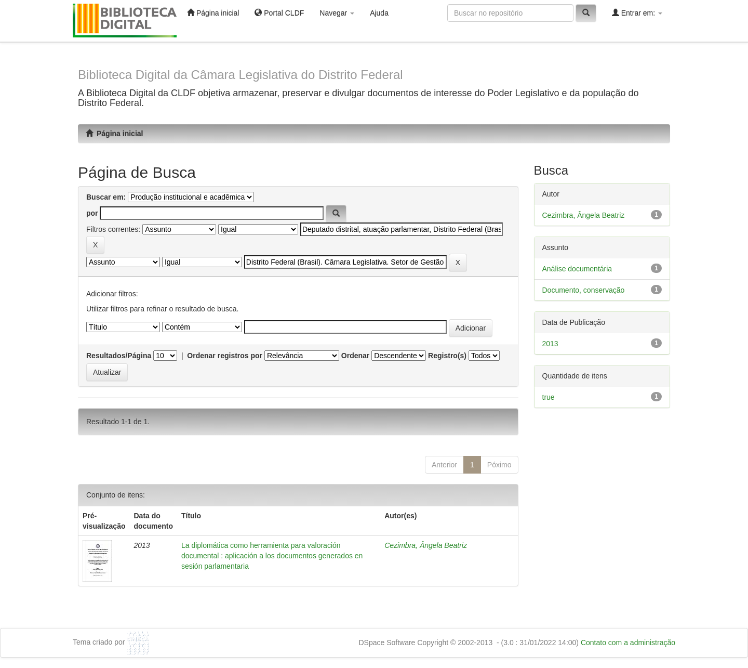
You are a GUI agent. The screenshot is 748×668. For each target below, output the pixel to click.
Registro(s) (447, 355)
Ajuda (379, 13)
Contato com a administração (628, 642)
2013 (550, 343)
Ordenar (355, 355)
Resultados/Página (118, 355)
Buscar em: (106, 197)
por (92, 213)
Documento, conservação (583, 290)
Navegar (336, 13)
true (548, 397)
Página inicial (213, 12)
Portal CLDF (279, 12)
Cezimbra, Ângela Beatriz (425, 545)
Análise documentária (577, 269)
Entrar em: (637, 12)
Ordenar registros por (224, 355)
